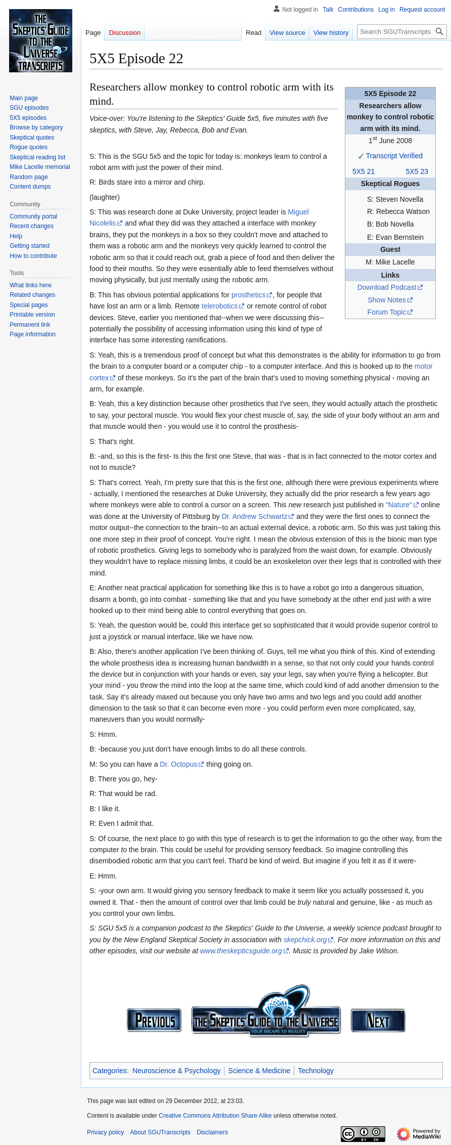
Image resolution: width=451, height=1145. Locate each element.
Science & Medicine (259, 1071)
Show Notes (386, 300)
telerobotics (220, 306)
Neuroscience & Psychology (176, 1071)
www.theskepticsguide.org (241, 951)
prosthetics (249, 295)
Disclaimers (212, 1132)
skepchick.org (305, 940)
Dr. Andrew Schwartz (254, 516)
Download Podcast (387, 287)
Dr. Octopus (178, 764)
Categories (110, 1071)
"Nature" (399, 505)
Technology (316, 1071)
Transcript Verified (394, 156)
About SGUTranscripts (160, 1132)
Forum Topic (387, 312)
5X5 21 (363, 171)
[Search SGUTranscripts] (402, 31)
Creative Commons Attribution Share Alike (215, 1115)
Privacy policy (105, 1132)
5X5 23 (417, 171)
